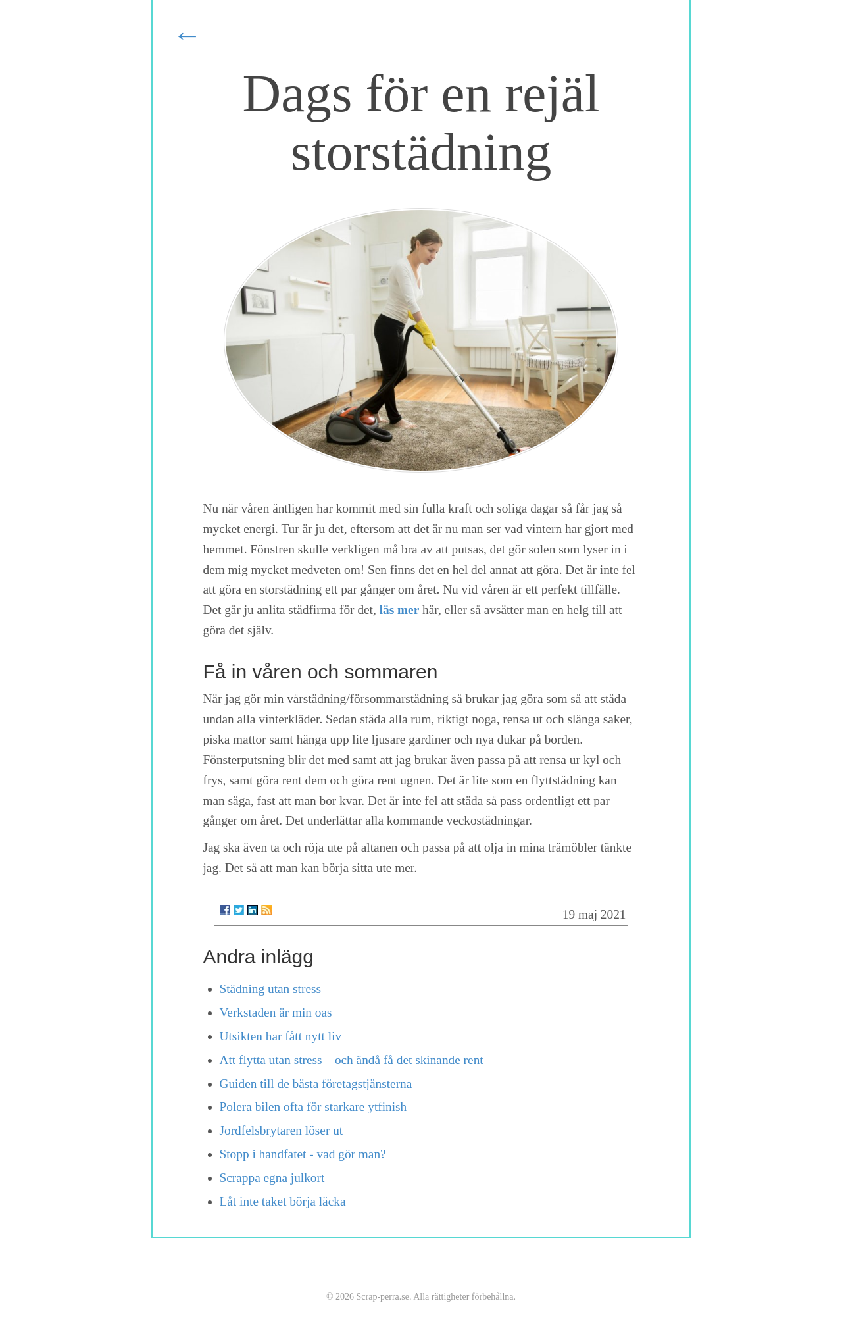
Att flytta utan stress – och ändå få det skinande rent (351, 1060)
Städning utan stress (271, 989)
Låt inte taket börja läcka (283, 1201)
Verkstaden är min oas (276, 1012)
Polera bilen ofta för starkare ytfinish (313, 1106)
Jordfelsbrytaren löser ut (281, 1130)
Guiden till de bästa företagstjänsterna (316, 1083)
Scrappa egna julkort (272, 1178)
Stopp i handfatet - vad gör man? (303, 1154)
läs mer (400, 610)
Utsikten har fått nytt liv (281, 1036)
